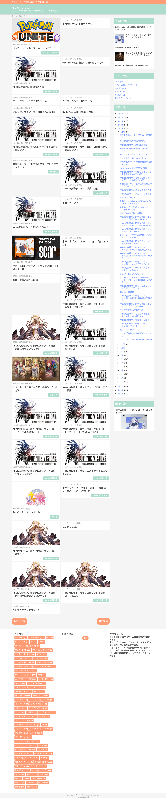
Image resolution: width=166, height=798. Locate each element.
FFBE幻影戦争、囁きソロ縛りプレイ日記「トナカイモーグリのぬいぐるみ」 (136, 255)
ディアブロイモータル (36, 708)
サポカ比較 (29, 2)
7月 (122, 359)
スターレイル (20, 700)
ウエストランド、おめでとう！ (78, 101)
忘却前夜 (41, 783)
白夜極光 (30, 783)
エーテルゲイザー (21, 658)
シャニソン (37, 691)
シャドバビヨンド (21, 691)
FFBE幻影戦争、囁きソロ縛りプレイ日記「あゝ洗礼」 (136, 230)
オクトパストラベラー (43, 667)
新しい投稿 (19, 621)
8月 (122, 355)
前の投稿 (103, 621)
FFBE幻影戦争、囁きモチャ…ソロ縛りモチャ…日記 (136, 242)
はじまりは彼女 (70, 527)
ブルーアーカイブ (21, 737)
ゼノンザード (20, 704)
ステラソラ (34, 700)
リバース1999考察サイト (126, 85)
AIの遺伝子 (19, 638)
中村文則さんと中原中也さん (77, 24)
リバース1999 (36, 766)
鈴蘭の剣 (30, 787)
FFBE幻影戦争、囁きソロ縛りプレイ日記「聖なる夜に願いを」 (136, 218)
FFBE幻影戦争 (51, 91)
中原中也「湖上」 (71, 203)
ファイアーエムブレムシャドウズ (27, 733)
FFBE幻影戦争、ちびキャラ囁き (134, 320)
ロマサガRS (44, 770)
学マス (42, 774)
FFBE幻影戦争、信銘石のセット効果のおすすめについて (136, 173)
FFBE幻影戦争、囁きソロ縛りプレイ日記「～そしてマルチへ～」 (136, 263)
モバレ (43, 758)
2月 (122, 378)
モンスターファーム (22, 762)
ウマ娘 (54, 517)
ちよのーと (17, 2)
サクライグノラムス (35, 683)
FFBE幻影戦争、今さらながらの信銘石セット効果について (136, 179)
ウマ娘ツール (121, 82)
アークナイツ (20, 646)
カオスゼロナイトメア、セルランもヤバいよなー (139, 36)
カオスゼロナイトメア (23, 679)
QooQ (87, 797)
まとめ (17, 758)
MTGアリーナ (20, 642)
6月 (122, 363)
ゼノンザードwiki (123, 98)
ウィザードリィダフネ (23, 654)
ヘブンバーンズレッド (23, 749)
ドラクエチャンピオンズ (24, 716)
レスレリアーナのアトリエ (25, 770)
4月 (122, 370)
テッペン (18, 712)
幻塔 (25, 778)
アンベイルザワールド (41, 650)
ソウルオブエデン (37, 704)
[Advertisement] (134, 451)
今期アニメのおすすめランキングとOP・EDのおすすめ (136, 202)
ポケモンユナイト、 (41, 754)
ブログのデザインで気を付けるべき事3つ (34, 112)
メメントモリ (30, 758)
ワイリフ (18, 774)
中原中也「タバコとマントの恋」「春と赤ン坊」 (135, 208)
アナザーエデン (21, 650)
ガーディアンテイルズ (23, 675)
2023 (121, 125)
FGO (48, 638)
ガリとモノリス (20, 8)
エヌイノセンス (39, 658)
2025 (121, 117)
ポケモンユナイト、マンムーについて (32, 48)
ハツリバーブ (20, 729)
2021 (121, 386)
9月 (122, 352)
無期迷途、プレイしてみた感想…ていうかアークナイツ (136, 185)
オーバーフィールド (22, 667)
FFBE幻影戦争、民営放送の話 (28, 87)
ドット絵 (30, 712)
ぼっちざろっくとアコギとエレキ (30, 101)
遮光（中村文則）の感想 (25, 280)
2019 (121, 394)
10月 (122, 348)
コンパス (18, 683)
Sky (40, 642)
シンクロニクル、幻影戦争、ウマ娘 (136, 339)
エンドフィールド (43, 662)
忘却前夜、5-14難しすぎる (127, 47)
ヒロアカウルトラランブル (40, 729)
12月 (122, 132)
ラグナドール (20, 766)
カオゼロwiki (42, 2)
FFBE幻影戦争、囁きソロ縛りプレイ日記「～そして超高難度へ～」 (136, 248)
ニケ (43, 725)
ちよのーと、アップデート (26, 512)
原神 (17, 778)
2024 (121, 121)
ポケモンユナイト (50, 53)
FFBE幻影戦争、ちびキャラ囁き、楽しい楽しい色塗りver (136, 315)
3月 (122, 374)
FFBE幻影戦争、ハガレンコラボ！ (31, 227)
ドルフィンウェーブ (22, 720)
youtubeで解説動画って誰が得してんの (83, 63)
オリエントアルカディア (24, 671)
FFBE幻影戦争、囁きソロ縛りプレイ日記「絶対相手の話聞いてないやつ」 (136, 298)
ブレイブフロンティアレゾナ (26, 741)
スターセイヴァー (39, 696)
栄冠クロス (31, 774)
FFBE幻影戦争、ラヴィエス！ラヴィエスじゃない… (136, 269)
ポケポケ (41, 749)
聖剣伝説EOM (37, 778)
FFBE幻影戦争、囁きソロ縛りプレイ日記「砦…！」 (136, 325)
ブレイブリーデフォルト (24, 745)
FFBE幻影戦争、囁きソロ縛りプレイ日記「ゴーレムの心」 (136, 305)
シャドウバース (36, 687)
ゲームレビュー (44, 679)
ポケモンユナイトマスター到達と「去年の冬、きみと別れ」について (136, 279)
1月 (122, 382)
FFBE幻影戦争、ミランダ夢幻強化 (80, 188)
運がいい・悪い (127, 330)
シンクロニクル (21, 696)
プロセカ (41, 745)
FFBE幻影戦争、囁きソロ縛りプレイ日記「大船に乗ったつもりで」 (136, 224)
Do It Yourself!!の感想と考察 (77, 112)
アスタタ (33, 646)
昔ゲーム (18, 783)
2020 (121, 390)
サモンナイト (20, 687)
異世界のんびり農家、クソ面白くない (132, 65)
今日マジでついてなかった (26, 610)
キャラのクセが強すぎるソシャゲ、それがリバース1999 (139, 54)
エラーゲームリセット (23, 662)
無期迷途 (54, 172)
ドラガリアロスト (44, 712)
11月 (122, 344)
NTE (32, 642)
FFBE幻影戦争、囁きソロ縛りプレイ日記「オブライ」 (136, 287)
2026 (121, 113)
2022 (121, 128)
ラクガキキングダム (42, 762)
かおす (40, 675)
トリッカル (42, 716)
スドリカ (54, 395)
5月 (122, 367)
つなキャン (19, 708)
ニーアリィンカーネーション (26, 725)
